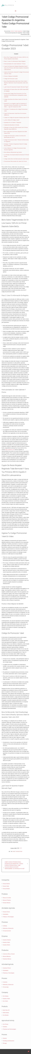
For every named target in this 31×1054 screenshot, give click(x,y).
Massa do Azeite (7, 897)
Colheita (5, 925)
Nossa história (6, 883)
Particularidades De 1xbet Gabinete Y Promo (14, 63)
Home (12, 31)
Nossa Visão (6, 886)
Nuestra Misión (6, 944)
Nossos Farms (6, 911)
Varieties (5, 1026)
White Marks (6, 1012)
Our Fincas (5, 1024)
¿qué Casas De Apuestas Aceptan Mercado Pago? (16, 87)
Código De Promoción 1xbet (11, 78)
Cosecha (5, 982)
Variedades (5, 914)
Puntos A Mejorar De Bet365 (11, 76)
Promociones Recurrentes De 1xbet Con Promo (15, 161)
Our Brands (5, 1015)
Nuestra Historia (7, 939)
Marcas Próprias (7, 900)
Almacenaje (6, 987)
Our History (5, 996)
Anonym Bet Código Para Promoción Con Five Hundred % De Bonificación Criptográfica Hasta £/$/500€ (15, 95)
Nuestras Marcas (7, 959)
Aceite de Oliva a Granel (9, 954)
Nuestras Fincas (7, 968)
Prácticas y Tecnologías (8, 973)
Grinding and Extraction (8, 1040)
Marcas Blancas (6, 956)
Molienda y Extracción (8, 928)
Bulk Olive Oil (6, 1010)
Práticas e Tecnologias (8, 916)
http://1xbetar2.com (9, 449)
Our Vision (5, 1001)
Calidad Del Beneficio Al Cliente (11, 125)
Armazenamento (7, 930)
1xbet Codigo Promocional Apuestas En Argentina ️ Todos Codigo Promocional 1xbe (14, 863)
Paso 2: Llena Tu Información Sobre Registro (14, 61)
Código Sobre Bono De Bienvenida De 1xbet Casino (16, 158)
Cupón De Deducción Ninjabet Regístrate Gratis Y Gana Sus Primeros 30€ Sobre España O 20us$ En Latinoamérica (16, 68)
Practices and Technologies (9, 1029)
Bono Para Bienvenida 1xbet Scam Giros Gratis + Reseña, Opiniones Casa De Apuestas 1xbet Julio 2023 (16, 83)
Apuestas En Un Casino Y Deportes (12, 122)
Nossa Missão (6, 888)
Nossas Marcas (6, 902)
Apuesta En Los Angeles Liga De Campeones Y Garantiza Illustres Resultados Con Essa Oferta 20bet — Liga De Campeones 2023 (15, 105)
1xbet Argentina (18, 31)
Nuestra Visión (6, 942)
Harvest (5, 1038)
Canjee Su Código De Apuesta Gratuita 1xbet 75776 (16, 117)
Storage (5, 1043)
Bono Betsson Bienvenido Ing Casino (13, 152)
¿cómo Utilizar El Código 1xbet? (11, 120)
